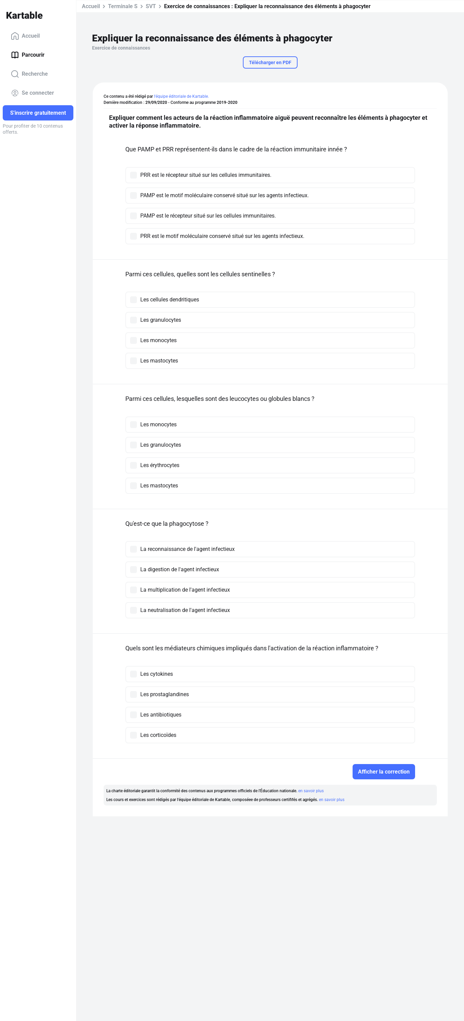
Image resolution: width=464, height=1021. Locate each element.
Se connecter (32, 93)
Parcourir (27, 55)
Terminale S (123, 6)
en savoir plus (311, 790)
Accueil (25, 36)
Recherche (29, 74)
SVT (151, 6)
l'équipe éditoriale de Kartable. (181, 96)
